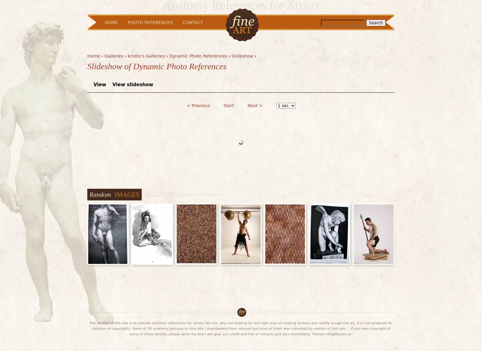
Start (228, 105)
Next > (255, 105)
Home (93, 56)
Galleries (114, 56)
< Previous (198, 105)
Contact (193, 22)
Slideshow (242, 56)
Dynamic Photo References (198, 56)
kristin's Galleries (146, 56)
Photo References (150, 22)
